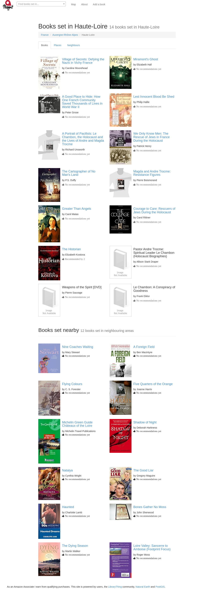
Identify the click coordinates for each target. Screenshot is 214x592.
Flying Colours (72, 384)
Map (73, 4)
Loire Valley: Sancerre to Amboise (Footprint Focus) (151, 547)
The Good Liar (143, 470)
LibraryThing (115, 586)
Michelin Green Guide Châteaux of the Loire (77, 424)
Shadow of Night (144, 422)
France (45, 34)
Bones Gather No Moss (149, 507)
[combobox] (41, 3)
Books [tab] (44, 45)
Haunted (68, 507)
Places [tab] (57, 45)
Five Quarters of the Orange (153, 384)
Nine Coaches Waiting (77, 347)
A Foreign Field (143, 347)
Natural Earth (143, 586)
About (84, 4)
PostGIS (160, 586)
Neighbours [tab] (73, 45)
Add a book (99, 4)
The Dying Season (75, 545)
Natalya (67, 470)
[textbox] (41, 4)
